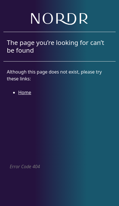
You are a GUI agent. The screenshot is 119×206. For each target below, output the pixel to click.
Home (24, 92)
